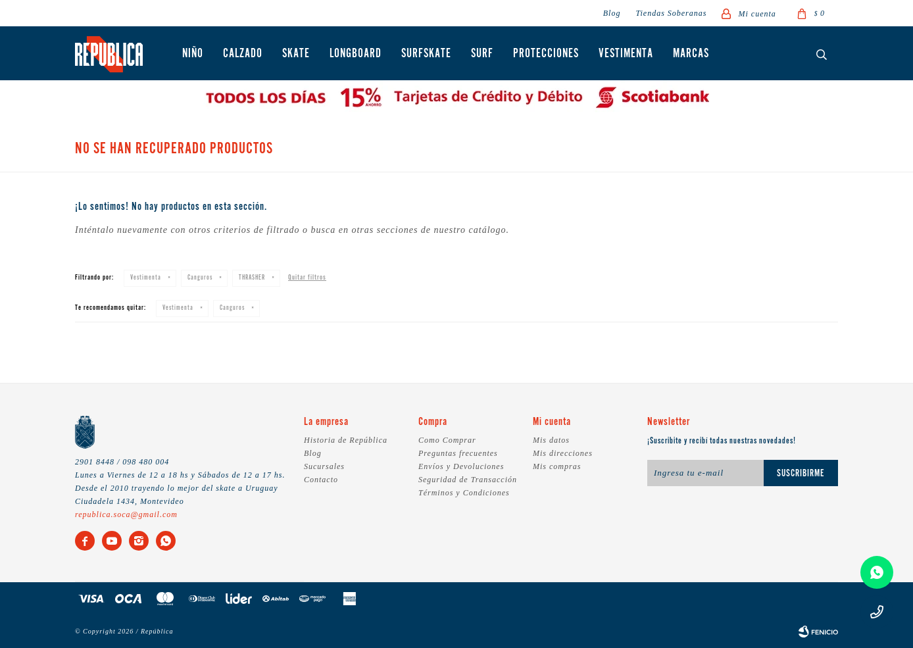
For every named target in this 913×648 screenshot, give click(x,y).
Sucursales (324, 466)
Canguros (199, 278)
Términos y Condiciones (464, 492)
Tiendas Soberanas (670, 13)
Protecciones (546, 54)
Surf (482, 54)
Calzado (242, 54)
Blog (612, 13)
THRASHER (252, 278)
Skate (296, 54)
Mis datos (551, 440)
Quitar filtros (307, 277)
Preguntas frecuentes (458, 453)
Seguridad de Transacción (467, 479)
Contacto (321, 479)
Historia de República (345, 440)
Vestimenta (626, 54)
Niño (192, 54)
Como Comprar (447, 440)
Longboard (356, 54)
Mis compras (557, 466)
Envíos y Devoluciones (461, 466)
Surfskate (426, 54)
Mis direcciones (563, 453)
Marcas (691, 54)
